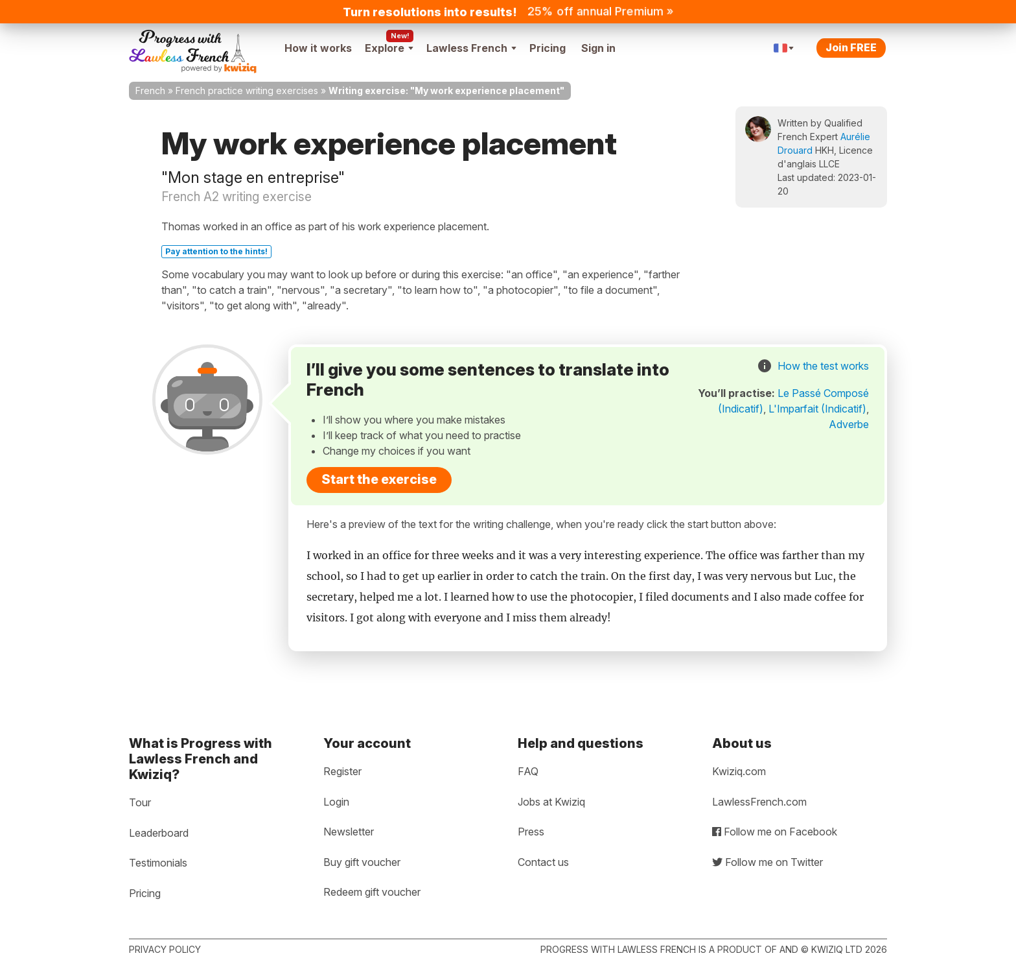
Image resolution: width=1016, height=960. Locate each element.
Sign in (598, 48)
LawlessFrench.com (759, 801)
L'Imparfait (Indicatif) (817, 408)
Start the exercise (379, 479)
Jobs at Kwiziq (551, 801)
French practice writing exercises (247, 90)
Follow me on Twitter (767, 862)
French (150, 90)
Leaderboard (159, 832)
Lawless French (471, 48)
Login (336, 801)
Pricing (547, 48)
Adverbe (849, 424)
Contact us (543, 862)
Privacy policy (165, 949)
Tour (140, 802)
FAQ (528, 771)
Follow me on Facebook (774, 831)
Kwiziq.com (739, 771)
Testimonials (158, 862)
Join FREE (851, 47)
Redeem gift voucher (372, 891)
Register (342, 771)
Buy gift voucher (361, 862)
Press (531, 831)
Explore (389, 48)
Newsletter (348, 831)
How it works (318, 48)
